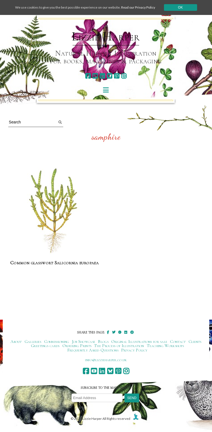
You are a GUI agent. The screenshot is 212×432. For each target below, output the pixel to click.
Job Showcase (84, 341)
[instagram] (123, 76)
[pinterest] (116, 76)
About (16, 341)
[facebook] (88, 76)
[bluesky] (109, 76)
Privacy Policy (134, 350)
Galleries (33, 341)
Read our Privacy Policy (138, 7)
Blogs (103, 341)
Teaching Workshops (165, 345)
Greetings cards (45, 345)
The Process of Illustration (119, 345)
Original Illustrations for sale (139, 341)
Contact (178, 341)
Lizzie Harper (106, 36)
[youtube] (95, 76)
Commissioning (56, 341)
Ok (180, 7)
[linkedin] (102, 76)
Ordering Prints (77, 345)
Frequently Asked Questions (92, 350)
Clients (195, 341)
